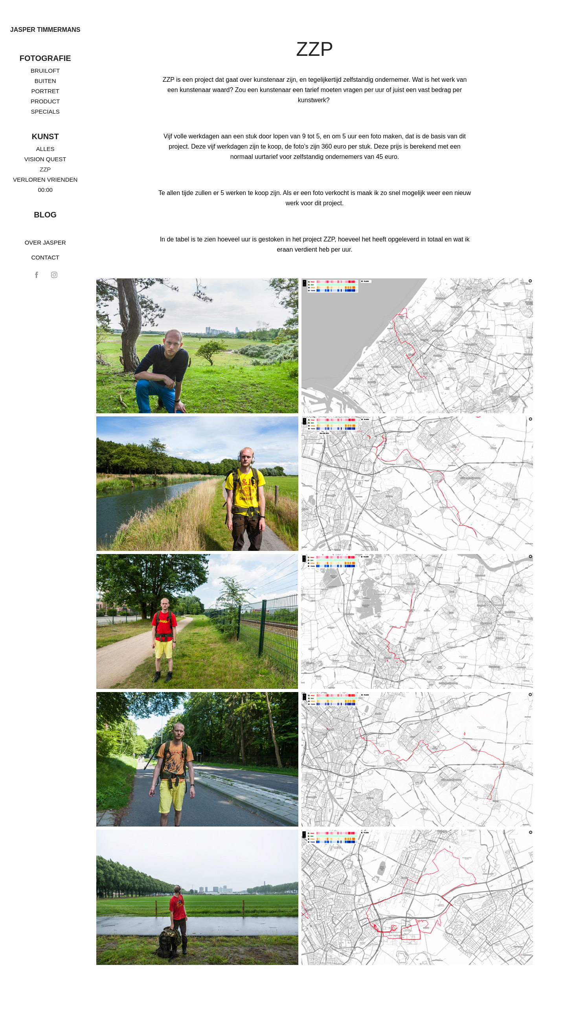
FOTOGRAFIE (45, 58)
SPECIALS (45, 111)
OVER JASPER (45, 242)
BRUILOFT (45, 70)
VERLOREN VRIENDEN (45, 179)
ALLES (45, 148)
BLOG (45, 214)
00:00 (45, 189)
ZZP (45, 169)
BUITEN (45, 80)
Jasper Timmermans (45, 29)
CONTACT (45, 257)
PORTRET (45, 91)
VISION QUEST (45, 159)
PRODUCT (45, 101)
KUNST (45, 136)
